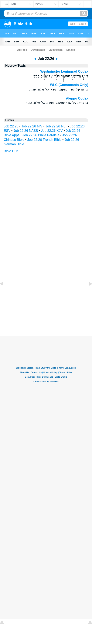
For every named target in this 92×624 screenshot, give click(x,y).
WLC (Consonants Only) (69, 85)
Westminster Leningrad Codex (64, 71)
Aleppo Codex (77, 98)
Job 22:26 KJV (52, 131)
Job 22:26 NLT (56, 126)
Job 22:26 (11, 126)
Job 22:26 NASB (25, 131)
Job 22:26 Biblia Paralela (40, 135)
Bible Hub (11, 151)
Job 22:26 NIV (32, 126)
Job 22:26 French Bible (44, 140)
